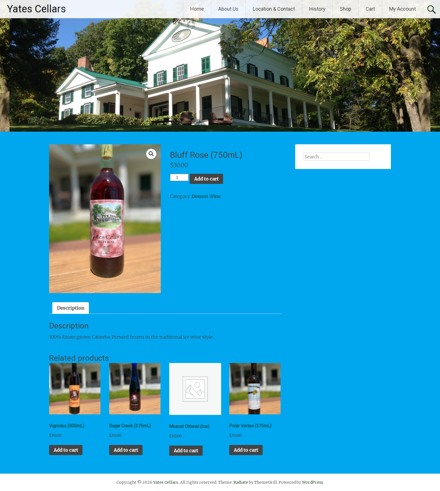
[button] (151, 154)
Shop (345, 9)
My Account (402, 9)
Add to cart (206, 179)
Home (197, 9)
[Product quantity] (179, 177)
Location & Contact (274, 9)
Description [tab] (70, 308)
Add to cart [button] (66, 450)
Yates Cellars (36, 9)
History (317, 9)
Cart (370, 9)
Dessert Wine (206, 196)
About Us (228, 9)
